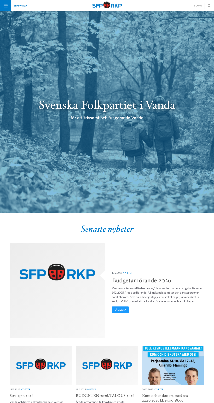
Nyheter (127, 272)
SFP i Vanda (20, 5)
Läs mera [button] (120, 309)
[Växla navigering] (5, 5)
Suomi (198, 5)
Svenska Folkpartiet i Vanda (107, 5)
